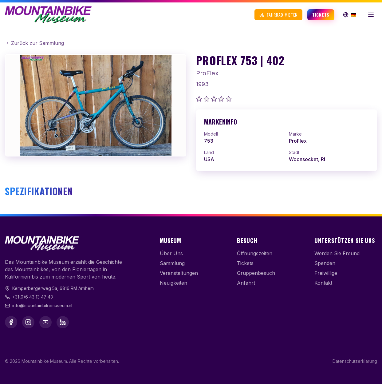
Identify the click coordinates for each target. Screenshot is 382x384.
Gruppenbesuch (256, 273)
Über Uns (171, 253)
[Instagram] (28, 322)
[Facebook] (11, 322)
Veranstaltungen (179, 273)
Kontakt (323, 283)
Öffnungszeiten (254, 253)
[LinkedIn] (63, 322)
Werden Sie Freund (337, 253)
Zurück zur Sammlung (34, 43)
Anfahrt (246, 283)
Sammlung (172, 263)
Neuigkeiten (173, 283)
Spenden (324, 263)
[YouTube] (45, 322)
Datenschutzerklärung (355, 361)
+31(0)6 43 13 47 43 (32, 296)
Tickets (320, 14)
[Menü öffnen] (371, 15)
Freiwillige (325, 273)
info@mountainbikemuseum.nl (42, 305)
